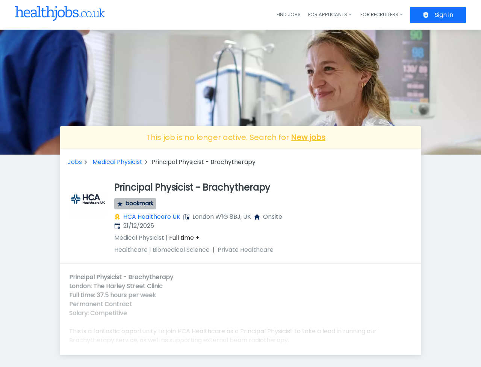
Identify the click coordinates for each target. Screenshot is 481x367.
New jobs (308, 137)
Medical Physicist (117, 162)
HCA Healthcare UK (151, 216)
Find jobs (289, 14)
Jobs (75, 162)
